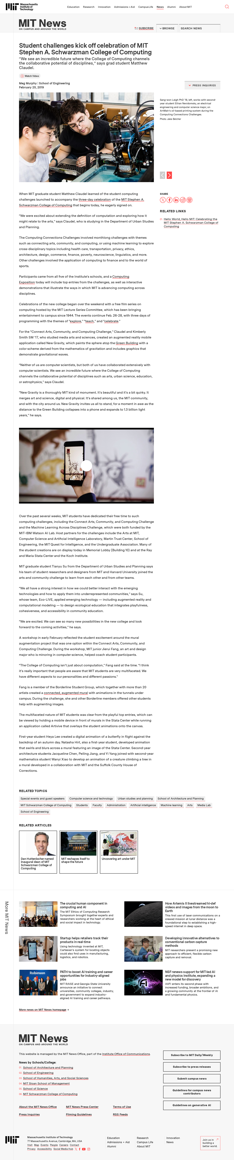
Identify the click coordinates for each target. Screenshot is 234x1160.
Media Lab (204, 805)
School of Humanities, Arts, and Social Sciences (55, 1078)
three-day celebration (95, 199)
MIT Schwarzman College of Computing (46, 805)
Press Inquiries (29, 1114)
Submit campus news (192, 1078)
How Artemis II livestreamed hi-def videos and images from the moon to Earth (191, 907)
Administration (116, 805)
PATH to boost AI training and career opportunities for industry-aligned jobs (86, 975)
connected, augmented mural (66, 693)
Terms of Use (122, 1106)
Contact (74, 1145)
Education (73, 6)
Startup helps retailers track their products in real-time (84, 940)
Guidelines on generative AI (192, 1105)
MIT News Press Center (82, 1106)
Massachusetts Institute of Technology (50, 1137)
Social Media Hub (63, 1149)
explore (75, 321)
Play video (86, 465)
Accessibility (44, 1149)
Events (44, 1145)
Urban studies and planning (135, 798)
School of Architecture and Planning (181, 798)
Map (36, 1145)
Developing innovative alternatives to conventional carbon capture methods (192, 942)
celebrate (111, 321)
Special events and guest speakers (43, 798)
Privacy (31, 1149)
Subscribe (146, 28)
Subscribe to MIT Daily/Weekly (192, 1055)
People (54, 1145)
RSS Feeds (120, 1114)
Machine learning (171, 805)
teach (89, 321)
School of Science (35, 1088)
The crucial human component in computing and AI (83, 905)
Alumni (171, 6)
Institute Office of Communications (126, 1054)
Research (88, 6)
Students (82, 805)
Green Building (127, 343)
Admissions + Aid (124, 6)
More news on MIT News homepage (42, 1009)
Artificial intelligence (143, 805)
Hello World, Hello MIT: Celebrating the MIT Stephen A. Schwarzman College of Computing (191, 222)
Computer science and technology (91, 798)
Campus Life (145, 6)
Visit (29, 1145)
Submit (216, 28)
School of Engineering (35, 811)
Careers (63, 1145)
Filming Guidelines (79, 1114)
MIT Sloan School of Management (46, 1083)
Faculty (97, 805)
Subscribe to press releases (192, 1066)
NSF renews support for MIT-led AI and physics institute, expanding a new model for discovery (190, 975)
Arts (190, 805)
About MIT (185, 6)
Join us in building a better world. (210, 1143)
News (160, 6)
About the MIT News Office (38, 1106)
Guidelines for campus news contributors (192, 1092)
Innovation (104, 6)
